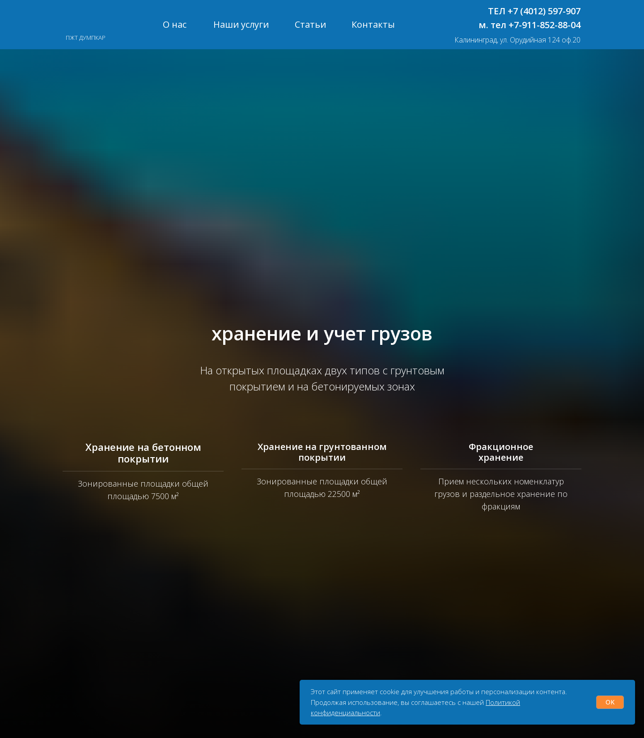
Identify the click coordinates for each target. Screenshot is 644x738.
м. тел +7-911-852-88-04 (529, 25)
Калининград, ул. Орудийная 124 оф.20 (517, 40)
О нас (174, 24)
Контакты (373, 24)
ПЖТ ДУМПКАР (86, 38)
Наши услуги (241, 24)
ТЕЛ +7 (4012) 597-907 (534, 11)
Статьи (310, 24)
